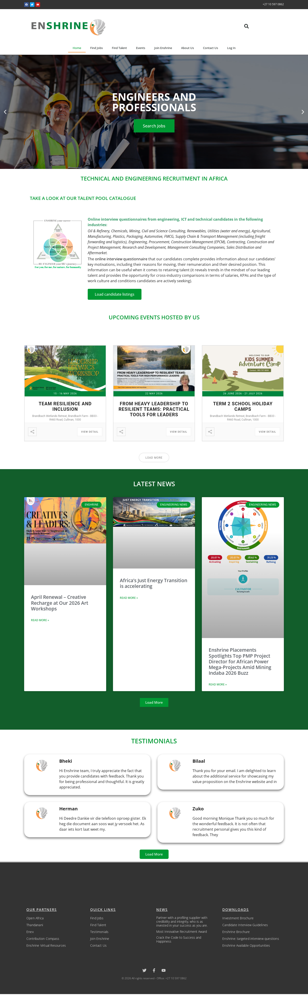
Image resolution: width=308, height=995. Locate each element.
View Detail (89, 431)
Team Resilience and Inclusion (65, 406)
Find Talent (119, 48)
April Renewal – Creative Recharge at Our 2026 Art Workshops (59, 603)
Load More (154, 457)
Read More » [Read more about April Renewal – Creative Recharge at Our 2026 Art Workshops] (40, 620)
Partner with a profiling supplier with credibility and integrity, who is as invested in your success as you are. (182, 921)
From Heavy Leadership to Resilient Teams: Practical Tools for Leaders (153, 409)
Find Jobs (96, 48)
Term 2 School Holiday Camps (242, 406)
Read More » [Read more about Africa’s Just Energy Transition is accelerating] (129, 598)
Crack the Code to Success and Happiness (178, 939)
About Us (187, 48)
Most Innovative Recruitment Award (181, 931)
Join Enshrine (163, 48)
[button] (246, 26)
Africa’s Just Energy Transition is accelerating (153, 583)
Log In (231, 48)
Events (140, 48)
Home (77, 48)
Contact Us (210, 48)
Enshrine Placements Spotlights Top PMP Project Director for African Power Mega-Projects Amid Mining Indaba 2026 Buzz (240, 661)
